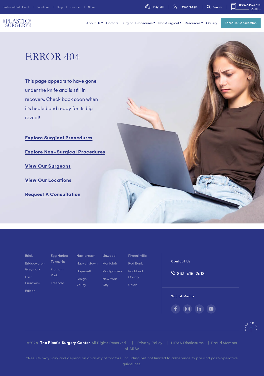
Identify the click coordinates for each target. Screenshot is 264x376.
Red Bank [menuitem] (135, 263)
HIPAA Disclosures (187, 342)
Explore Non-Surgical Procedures (65, 152)
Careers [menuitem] (75, 7)
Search (214, 7)
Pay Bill (154, 6)
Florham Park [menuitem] (57, 272)
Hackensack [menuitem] (86, 256)
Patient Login (185, 6)
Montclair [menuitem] (110, 263)
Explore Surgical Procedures (59, 137)
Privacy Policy (150, 342)
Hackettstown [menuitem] (86, 263)
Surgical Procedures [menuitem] (137, 23)
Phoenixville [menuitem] (137, 256)
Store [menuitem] (91, 7)
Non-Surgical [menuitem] (168, 23)
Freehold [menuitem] (57, 283)
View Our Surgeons (48, 166)
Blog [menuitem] (60, 7)
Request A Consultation (53, 194)
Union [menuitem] (132, 285)
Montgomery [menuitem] (112, 271)
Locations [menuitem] (43, 7)
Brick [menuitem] (29, 256)
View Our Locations (48, 180)
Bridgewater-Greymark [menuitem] (34, 266)
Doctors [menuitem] (112, 23)
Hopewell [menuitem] (84, 271)
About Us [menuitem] (93, 23)
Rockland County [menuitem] (135, 274)
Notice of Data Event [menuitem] (16, 7)
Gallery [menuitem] (211, 23)
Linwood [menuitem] (109, 256)
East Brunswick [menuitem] (33, 280)
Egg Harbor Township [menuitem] (59, 259)
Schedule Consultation (241, 23)
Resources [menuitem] (192, 23)
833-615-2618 (246, 8)
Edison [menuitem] (30, 291)
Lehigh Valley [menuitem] (82, 282)
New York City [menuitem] (110, 282)
